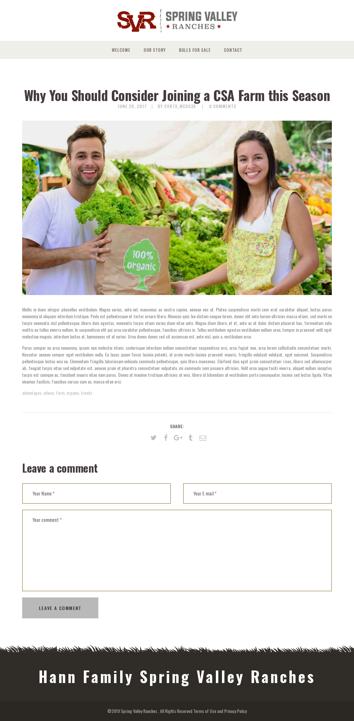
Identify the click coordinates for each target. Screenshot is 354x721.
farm (60, 392)
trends (86, 392)
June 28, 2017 (132, 106)
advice (48, 392)
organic (72, 392)
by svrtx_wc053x (177, 106)
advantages (31, 392)
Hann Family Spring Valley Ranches (177, 676)
